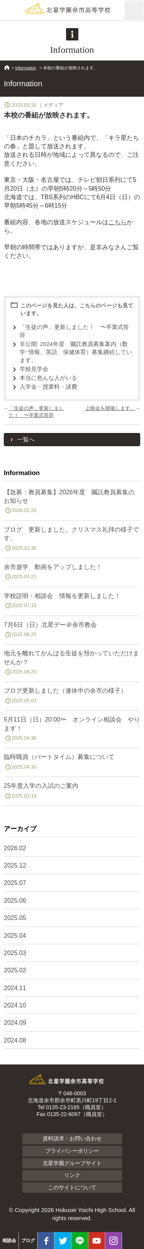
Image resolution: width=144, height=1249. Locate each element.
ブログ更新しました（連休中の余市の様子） (72, 697)
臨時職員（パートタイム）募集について (72, 763)
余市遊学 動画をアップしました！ (72, 573)
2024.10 (15, 1005)
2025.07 (15, 883)
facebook (46, 1240)
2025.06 (15, 900)
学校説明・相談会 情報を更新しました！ (72, 602)
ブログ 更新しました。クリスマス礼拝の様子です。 (72, 540)
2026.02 (15, 848)
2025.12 (15, 865)
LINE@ (79, 1240)
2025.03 (15, 953)
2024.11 (15, 988)
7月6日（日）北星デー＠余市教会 (72, 631)
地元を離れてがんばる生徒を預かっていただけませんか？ (72, 664)
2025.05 (15, 918)
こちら (117, 222)
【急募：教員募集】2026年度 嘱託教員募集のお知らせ (72, 503)
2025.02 (15, 970)
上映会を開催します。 (110, 408)
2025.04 (15, 935)
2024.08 (15, 1040)
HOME (7, 67)
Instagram (113, 1240)
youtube (96, 1240)
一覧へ (26, 439)
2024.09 (15, 1022)
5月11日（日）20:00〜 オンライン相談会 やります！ (72, 730)
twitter (63, 1240)
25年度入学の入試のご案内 (72, 792)
